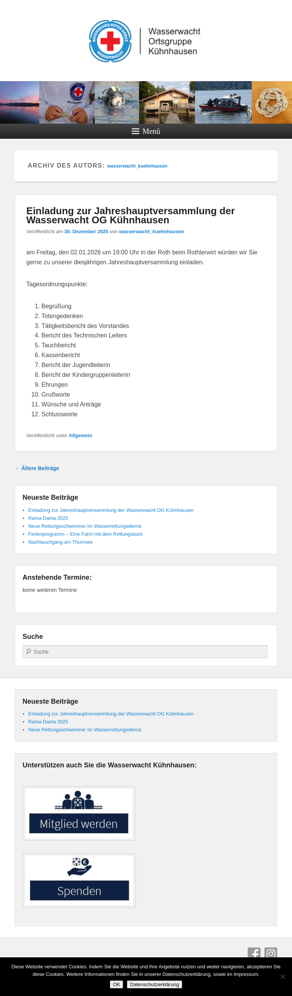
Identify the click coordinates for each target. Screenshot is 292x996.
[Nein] (282, 976)
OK (116, 984)
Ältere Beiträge (37, 468)
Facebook (254, 953)
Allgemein (80, 435)
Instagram (270, 953)
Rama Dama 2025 (48, 518)
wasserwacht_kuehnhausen (137, 166)
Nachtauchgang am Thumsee (60, 542)
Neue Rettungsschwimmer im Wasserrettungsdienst (85, 526)
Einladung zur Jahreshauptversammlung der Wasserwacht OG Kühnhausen (131, 215)
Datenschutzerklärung (154, 984)
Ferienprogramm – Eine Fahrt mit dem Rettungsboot (85, 534)
